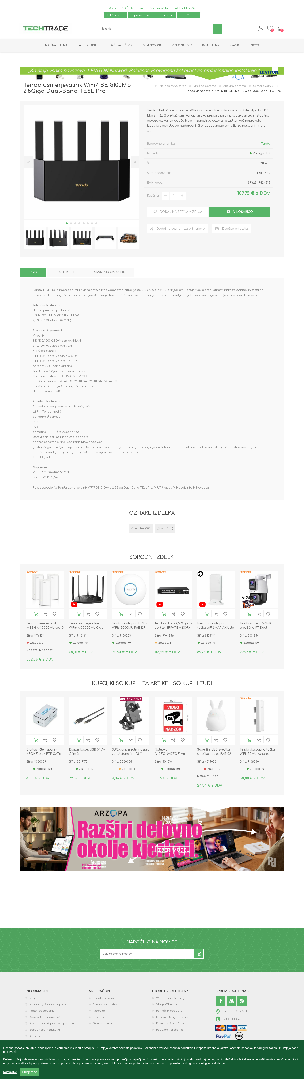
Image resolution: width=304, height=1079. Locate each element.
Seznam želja (102, 1024)
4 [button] (79, 224)
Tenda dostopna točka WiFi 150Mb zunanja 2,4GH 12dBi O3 (257, 754)
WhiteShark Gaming (170, 999)
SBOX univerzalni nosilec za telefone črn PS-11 (130, 752)
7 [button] (92, 224)
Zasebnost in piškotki (45, 1030)
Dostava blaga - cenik (172, 1018)
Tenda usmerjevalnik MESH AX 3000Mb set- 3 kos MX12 (45, 628)
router (139, 529)
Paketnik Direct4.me (170, 1024)
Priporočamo (139, 15)
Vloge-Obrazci (166, 1005)
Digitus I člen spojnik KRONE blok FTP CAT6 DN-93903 (43, 754)
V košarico (36, 615)
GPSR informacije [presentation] (109, 273)
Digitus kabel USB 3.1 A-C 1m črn (86, 752)
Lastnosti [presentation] (65, 273)
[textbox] (156, 29)
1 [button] (67, 224)
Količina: (153, 196)
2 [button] (71, 224)
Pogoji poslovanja (42, 1011)
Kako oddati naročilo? (45, 1018)
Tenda (265, 144)
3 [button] (75, 224)
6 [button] (88, 224)
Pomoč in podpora (169, 1011)
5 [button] (84, 224)
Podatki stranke (104, 999)
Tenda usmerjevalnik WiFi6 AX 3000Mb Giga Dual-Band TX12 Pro (86, 628)
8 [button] (96, 224)
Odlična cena (115, 15)
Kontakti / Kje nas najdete (48, 1005)
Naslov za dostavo (106, 1005)
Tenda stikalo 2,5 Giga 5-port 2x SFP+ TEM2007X (173, 626)
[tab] (33, 273)
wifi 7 (164, 529)
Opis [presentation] (33, 273)
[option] (35, 239)
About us (36, 1037)
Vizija (33, 999)
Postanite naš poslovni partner (52, 1024)
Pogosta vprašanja (169, 1030)
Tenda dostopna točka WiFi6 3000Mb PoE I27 (129, 626)
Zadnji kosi (164, 15)
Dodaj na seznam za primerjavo (45, 615)
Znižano (188, 15)
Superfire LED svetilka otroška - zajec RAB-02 (214, 752)
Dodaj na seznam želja (54, 615)
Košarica (279, 28)
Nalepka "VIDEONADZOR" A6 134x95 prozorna (170, 754)
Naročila (99, 1011)
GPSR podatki (39, 1043)
